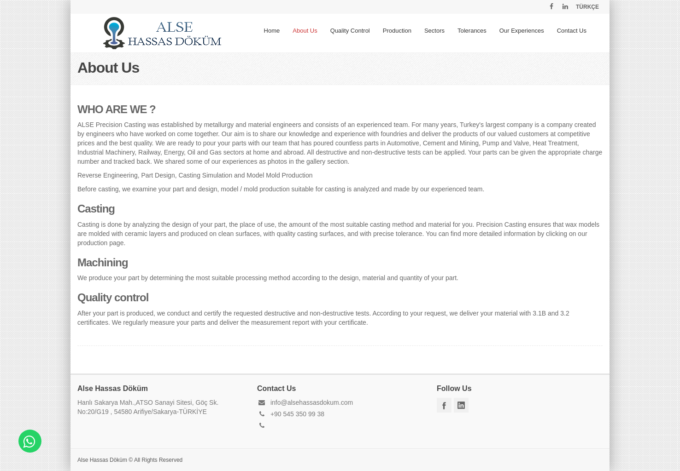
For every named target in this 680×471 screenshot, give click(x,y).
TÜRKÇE (587, 7)
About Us (305, 30)
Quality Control (350, 30)
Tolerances (472, 30)
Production (397, 30)
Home (272, 30)
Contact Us (571, 30)
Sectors (434, 30)
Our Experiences (521, 30)
